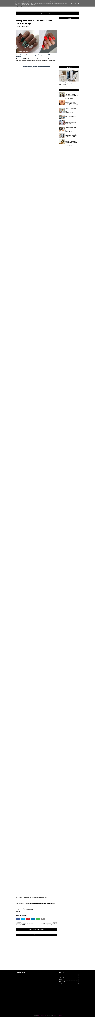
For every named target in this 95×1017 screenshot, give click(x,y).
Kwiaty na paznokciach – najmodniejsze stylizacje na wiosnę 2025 (71, 122)
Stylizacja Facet (69, 981)
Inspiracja (25, 17)
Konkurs (69, 983)
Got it (79, 3)
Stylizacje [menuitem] (28, 13)
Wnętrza (69, 979)
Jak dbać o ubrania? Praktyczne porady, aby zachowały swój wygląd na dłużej (71, 141)
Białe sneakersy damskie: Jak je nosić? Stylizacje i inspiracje (72, 116)
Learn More (73, 3)
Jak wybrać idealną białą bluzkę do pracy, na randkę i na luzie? (72, 110)
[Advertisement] (69, 44)
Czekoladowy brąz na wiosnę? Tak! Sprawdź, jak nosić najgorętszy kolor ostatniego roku (72, 95)
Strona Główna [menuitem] (20, 13)
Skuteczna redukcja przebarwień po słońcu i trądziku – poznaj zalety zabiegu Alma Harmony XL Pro (72, 102)
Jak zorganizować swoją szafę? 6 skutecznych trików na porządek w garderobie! (72, 129)
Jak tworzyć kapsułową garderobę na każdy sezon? (69, 83)
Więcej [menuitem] (64, 13)
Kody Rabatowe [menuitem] (56, 13)
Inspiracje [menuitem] (35, 13)
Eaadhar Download (42, 1015)
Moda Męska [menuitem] (48, 13)
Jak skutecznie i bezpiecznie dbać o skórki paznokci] (40, 903)
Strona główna (19, 17)
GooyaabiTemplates (57, 1015)
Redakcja (19, 26)
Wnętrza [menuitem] (42, 13)
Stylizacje (69, 977)
